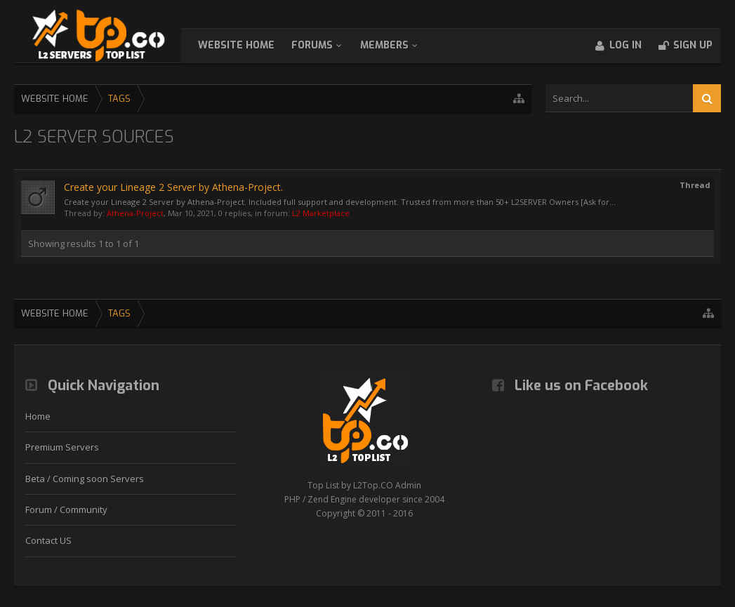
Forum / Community (66, 509)
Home (38, 416)
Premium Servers (62, 447)
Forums (326, 45)
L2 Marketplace (321, 213)
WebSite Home (250, 45)
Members (398, 45)
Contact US (48, 540)
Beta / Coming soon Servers (84, 478)
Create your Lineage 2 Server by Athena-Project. (173, 187)
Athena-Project (135, 213)
